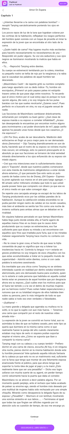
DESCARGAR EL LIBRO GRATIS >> (34, 428)
